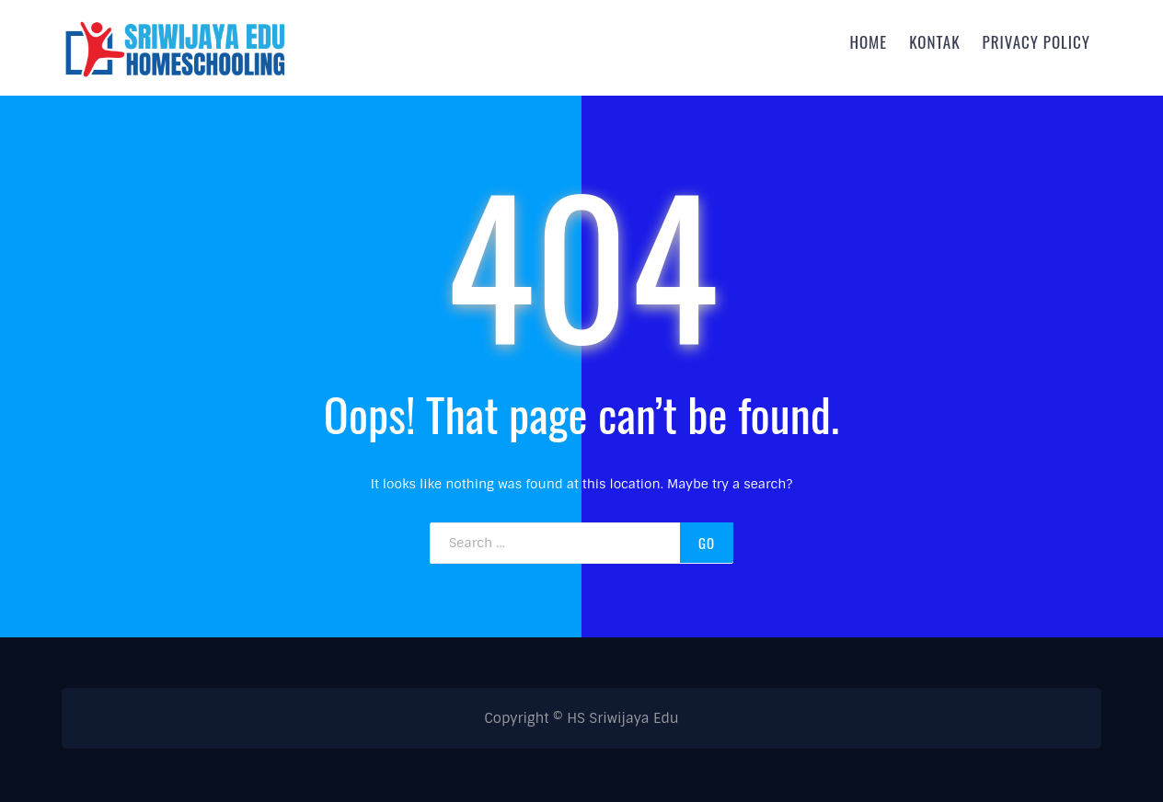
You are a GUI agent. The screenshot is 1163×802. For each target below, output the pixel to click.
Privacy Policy (1036, 40)
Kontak (934, 40)
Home (868, 40)
